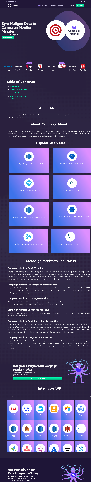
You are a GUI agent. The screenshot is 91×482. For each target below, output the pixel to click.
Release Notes (31, 464)
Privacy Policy (55, 464)
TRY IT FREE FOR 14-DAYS (38, 325)
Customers (79, 446)
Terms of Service (80, 474)
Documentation (55, 455)
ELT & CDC (30, 450)
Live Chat (53, 448)
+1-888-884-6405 (13, 455)
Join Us (78, 457)
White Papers (79, 448)
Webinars (78, 450)
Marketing (29, 455)
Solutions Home (31, 446)
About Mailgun (15, 86)
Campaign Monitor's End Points (18, 97)
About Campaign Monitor (18, 89)
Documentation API (56, 457)
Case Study (29, 62)
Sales (28, 457)
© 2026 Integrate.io (11, 474)
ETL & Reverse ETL (32, 448)
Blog (52, 446)
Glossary (53, 466)
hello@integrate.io (13, 450)
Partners (78, 455)
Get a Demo (80, 5)
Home (38, 5)
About (77, 453)
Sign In (82, 1)
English (78, 463)
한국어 (78, 467)
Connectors (60, 5)
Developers (30, 461)
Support (29, 459)
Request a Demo (7, 37)
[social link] (7, 459)
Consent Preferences (57, 468)
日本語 (78, 465)
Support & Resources (57, 450)
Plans (66, 5)
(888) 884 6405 (11, 1)
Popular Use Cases (16, 93)
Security (53, 459)
